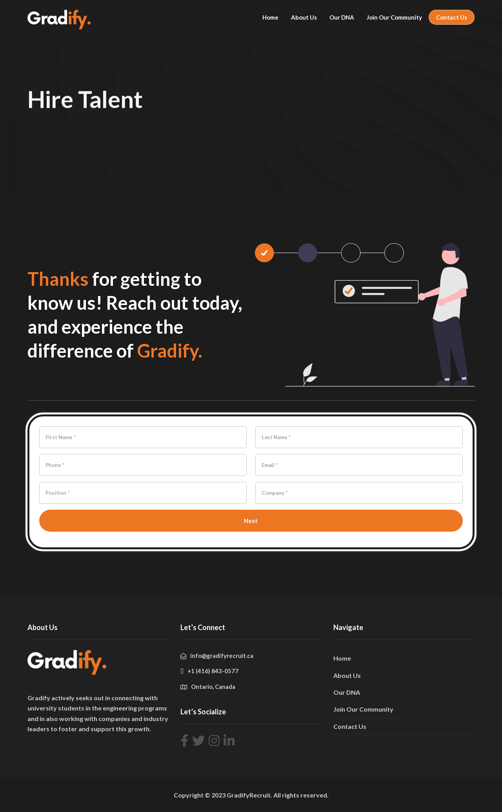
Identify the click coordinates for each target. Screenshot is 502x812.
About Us (304, 17)
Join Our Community (394, 17)
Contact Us (451, 17)
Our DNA (341, 17)
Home (270, 17)
